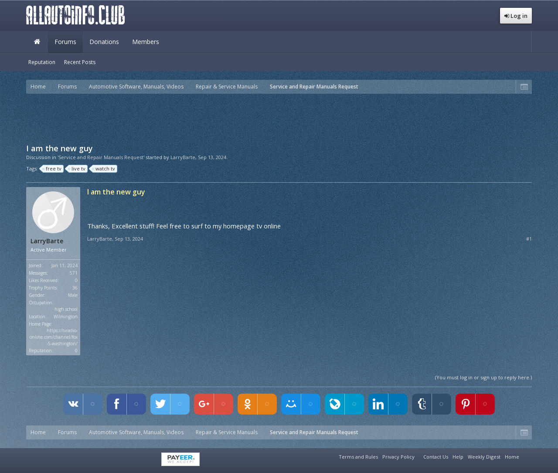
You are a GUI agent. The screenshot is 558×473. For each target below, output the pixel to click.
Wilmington (66, 316)
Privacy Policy (398, 456)
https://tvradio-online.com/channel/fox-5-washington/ (54, 337)
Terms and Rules (358, 456)
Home (37, 42)
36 (75, 288)
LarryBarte (182, 157)
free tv (52, 169)
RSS (527, 456)
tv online (268, 225)
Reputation (41, 62)
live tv (77, 169)
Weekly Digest (484, 456)
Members (145, 41)
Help (458, 456)
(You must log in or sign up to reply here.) (483, 377)
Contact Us (435, 456)
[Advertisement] (279, 117)
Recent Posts (79, 62)
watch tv (104, 169)
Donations (104, 41)
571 (74, 273)
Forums (65, 41)
